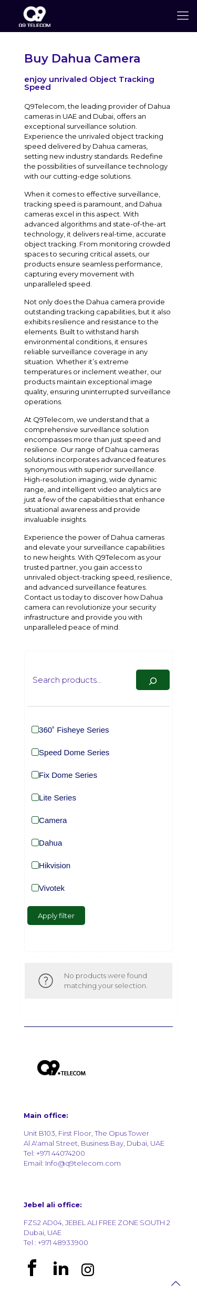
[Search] (153, 680)
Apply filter (56, 915)
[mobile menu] (183, 16)
